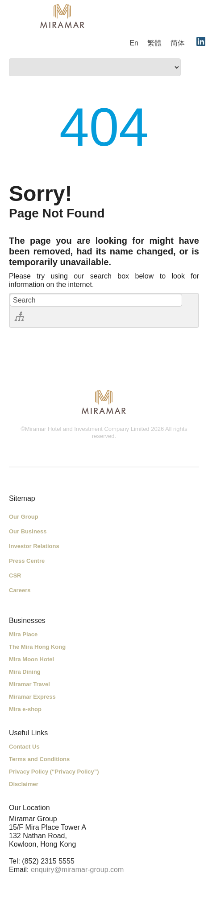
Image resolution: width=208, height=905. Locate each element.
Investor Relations (34, 546)
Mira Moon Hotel (31, 659)
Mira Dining (25, 671)
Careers (19, 590)
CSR (15, 575)
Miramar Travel (29, 684)
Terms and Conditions (39, 759)
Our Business (28, 531)
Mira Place (23, 634)
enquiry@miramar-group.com (77, 869)
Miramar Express (32, 696)
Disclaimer (23, 784)
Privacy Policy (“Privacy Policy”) (54, 771)
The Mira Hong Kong (37, 646)
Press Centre (27, 560)
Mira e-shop (25, 709)
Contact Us (24, 746)
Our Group (23, 516)
